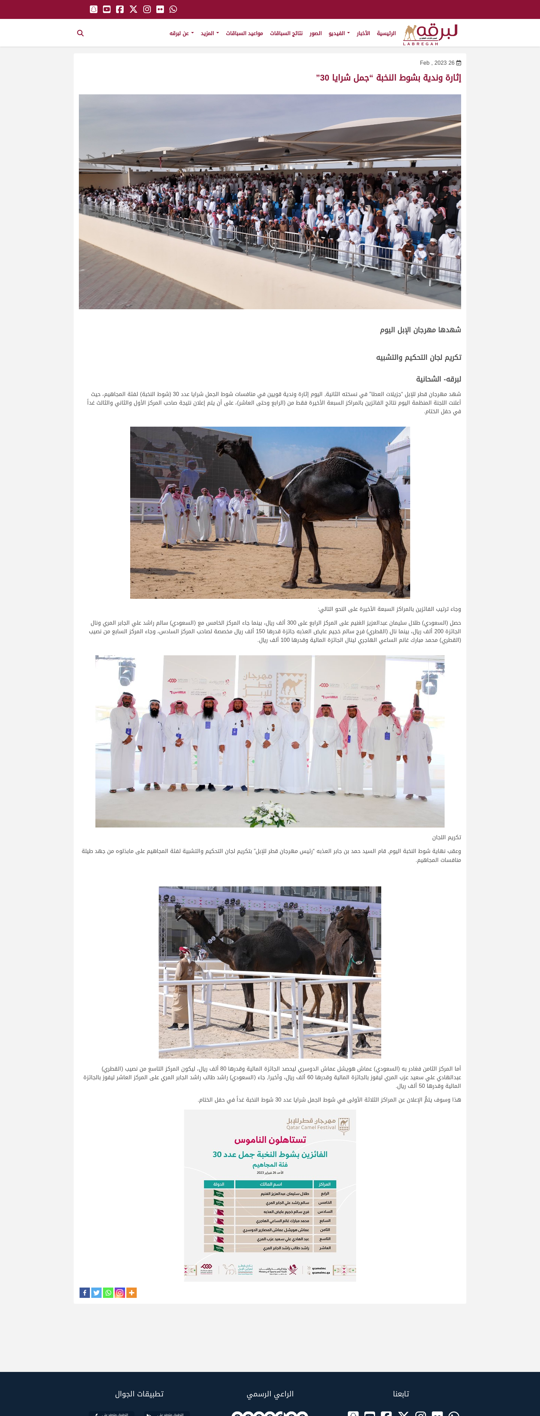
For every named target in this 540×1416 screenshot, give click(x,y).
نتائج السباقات (286, 33)
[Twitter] (96, 1293)
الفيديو (339, 33)
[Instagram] (120, 1293)
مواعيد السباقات (244, 33)
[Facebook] (85, 1293)
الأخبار (363, 33)
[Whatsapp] (108, 1293)
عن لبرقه (181, 33)
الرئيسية (386, 33)
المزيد (210, 33)
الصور (316, 33)
